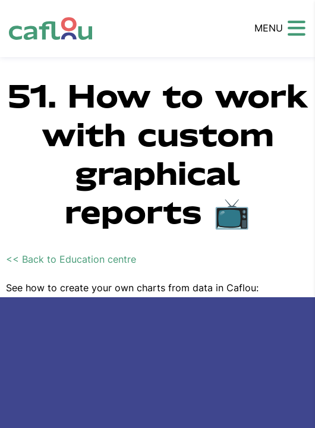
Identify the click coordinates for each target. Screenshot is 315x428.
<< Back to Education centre (71, 259)
